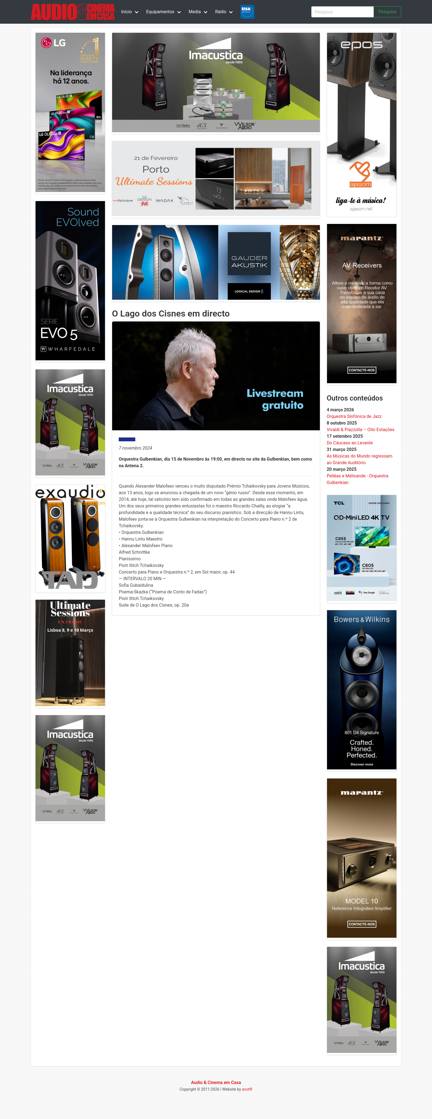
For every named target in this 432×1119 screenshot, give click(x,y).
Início (126, 11)
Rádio (220, 11)
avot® (247, 1089)
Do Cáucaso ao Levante (350, 442)
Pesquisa (387, 11)
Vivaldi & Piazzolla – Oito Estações (361, 429)
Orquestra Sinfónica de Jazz (354, 416)
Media (195, 11)
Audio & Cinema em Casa (216, 1082)
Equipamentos (160, 11)
